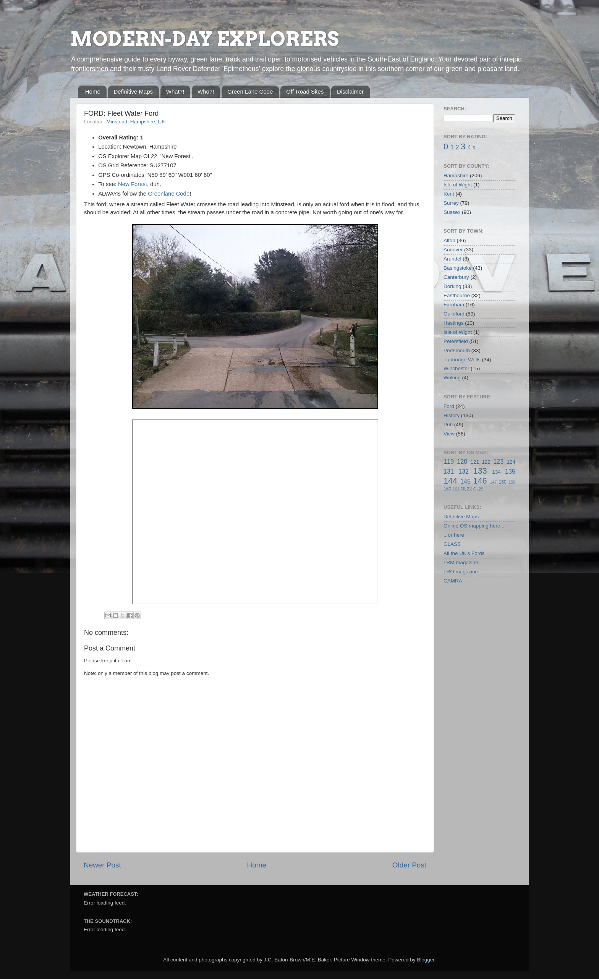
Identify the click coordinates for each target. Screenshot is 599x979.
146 (480, 480)
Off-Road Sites (305, 91)
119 (449, 461)
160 (447, 489)
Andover (453, 249)
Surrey (451, 203)
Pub (448, 424)
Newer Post (102, 865)
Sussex (452, 212)
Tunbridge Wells (462, 359)
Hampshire (456, 175)
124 (511, 462)
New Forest (132, 184)
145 (465, 481)
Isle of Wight (458, 185)
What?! (175, 91)
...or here (454, 535)
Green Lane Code (250, 91)
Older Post (409, 865)
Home (92, 91)
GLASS (452, 544)
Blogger (425, 960)
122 (486, 462)
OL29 (478, 489)
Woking (452, 377)
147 (493, 482)
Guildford (454, 314)
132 (463, 471)
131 (449, 471)
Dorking (452, 286)
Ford (449, 406)
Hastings (454, 323)
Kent (449, 194)
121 (474, 462)
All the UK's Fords (464, 553)
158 (511, 482)
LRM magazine (461, 562)
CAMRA (453, 581)
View (449, 434)
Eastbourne (457, 295)
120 (462, 461)
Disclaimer (350, 91)
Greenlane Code (168, 194)
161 (456, 489)
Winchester (456, 368)
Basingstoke (458, 268)
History (452, 415)
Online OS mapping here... (474, 526)
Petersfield (456, 341)
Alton (449, 240)
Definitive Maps (133, 91)
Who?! (206, 91)
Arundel (452, 259)
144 (450, 480)
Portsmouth (457, 350)
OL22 (466, 489)
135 (510, 471)
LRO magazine (461, 571)
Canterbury (456, 277)
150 (502, 482)
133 (480, 471)
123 (498, 461)
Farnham (454, 304)
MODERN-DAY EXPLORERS (204, 39)
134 (496, 472)
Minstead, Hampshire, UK (136, 122)
